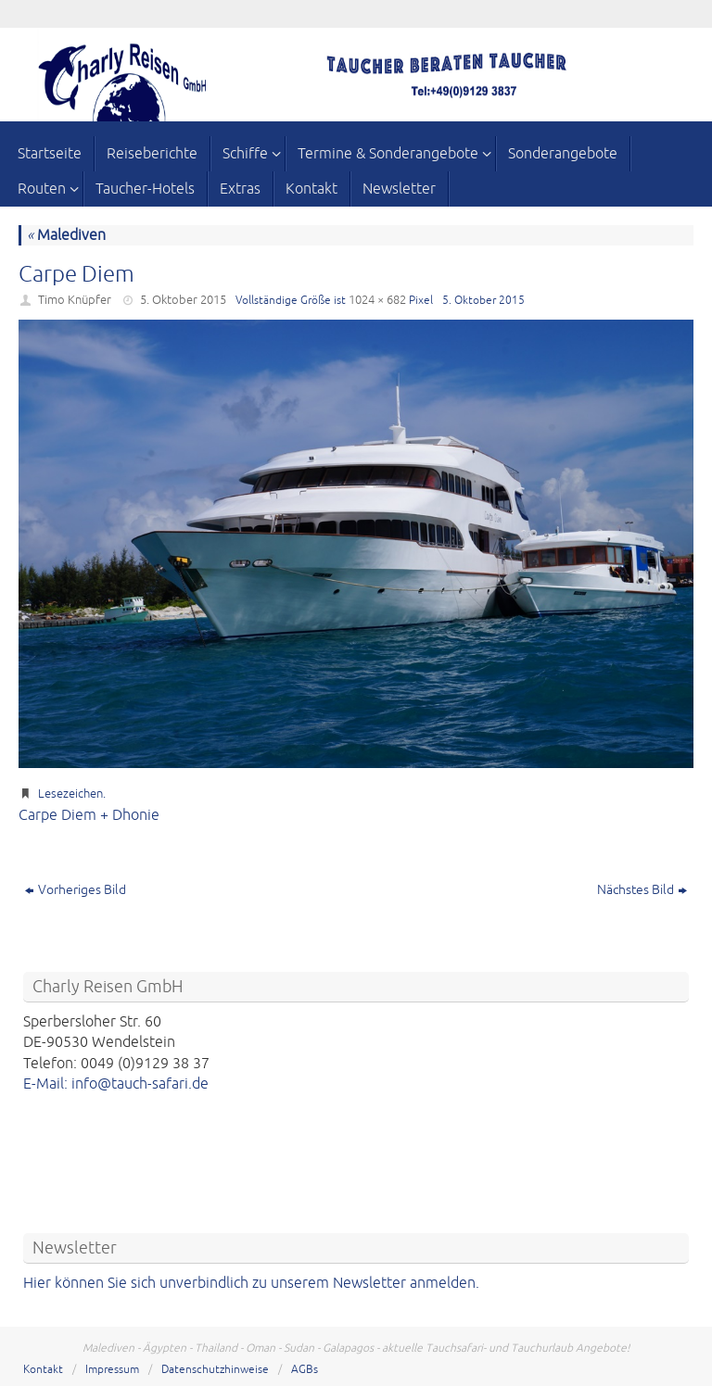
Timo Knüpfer (74, 300)
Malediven (66, 235)
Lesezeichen (70, 794)
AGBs (304, 1370)
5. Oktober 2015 (183, 300)
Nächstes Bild (642, 890)
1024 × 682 (377, 300)
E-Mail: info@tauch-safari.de (116, 1084)
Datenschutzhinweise (215, 1370)
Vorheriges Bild (75, 890)
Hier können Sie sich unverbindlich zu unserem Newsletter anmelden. (251, 1283)
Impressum (112, 1370)
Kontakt (43, 1370)
